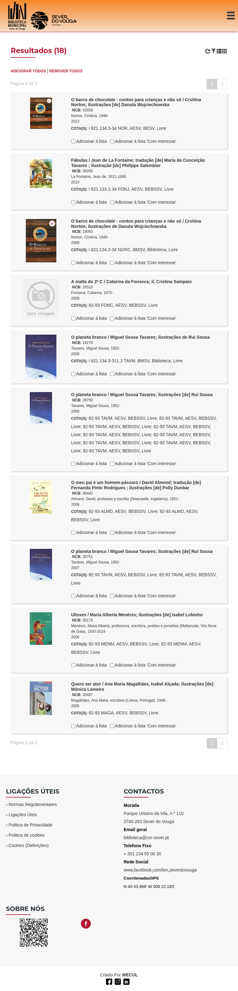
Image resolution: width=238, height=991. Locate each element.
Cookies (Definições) (29, 845)
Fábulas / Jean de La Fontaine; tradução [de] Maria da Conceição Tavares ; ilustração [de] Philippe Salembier (138, 163)
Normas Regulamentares (33, 804)
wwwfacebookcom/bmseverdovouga (160, 869)
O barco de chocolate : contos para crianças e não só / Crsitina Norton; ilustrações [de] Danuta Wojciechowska (136, 102)
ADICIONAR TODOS (28, 71)
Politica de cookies (27, 835)
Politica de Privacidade (31, 824)
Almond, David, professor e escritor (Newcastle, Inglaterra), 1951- (125, 499)
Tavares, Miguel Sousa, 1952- (96, 348)
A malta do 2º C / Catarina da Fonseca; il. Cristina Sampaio (131, 281)
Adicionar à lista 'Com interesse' (145, 141)
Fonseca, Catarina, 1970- (92, 293)
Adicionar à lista (91, 141)
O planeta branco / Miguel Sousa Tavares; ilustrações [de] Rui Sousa (142, 394)
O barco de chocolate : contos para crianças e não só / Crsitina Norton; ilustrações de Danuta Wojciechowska (136, 224)
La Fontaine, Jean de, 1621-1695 (98, 176)
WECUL (130, 974)
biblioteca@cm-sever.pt (146, 837)
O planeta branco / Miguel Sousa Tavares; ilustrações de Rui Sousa (140, 337)
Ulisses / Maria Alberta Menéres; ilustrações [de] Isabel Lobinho (137, 614)
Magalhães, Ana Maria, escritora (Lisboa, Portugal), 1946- (119, 700)
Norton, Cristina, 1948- (90, 116)
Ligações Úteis (23, 814)
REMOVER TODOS (65, 71)
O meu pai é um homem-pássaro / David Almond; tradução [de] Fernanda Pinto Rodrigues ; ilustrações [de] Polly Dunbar (136, 485)
